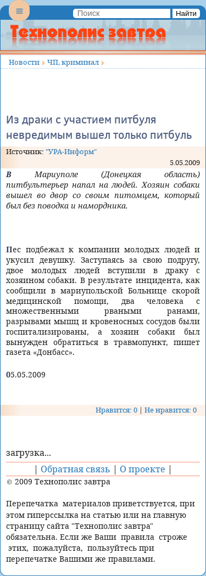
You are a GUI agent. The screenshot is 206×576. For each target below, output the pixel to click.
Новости (24, 62)
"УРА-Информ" (71, 151)
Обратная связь (75, 469)
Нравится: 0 (116, 410)
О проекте (142, 469)
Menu (19, 20)
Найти (186, 13)
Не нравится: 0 (170, 410)
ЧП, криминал (73, 62)
